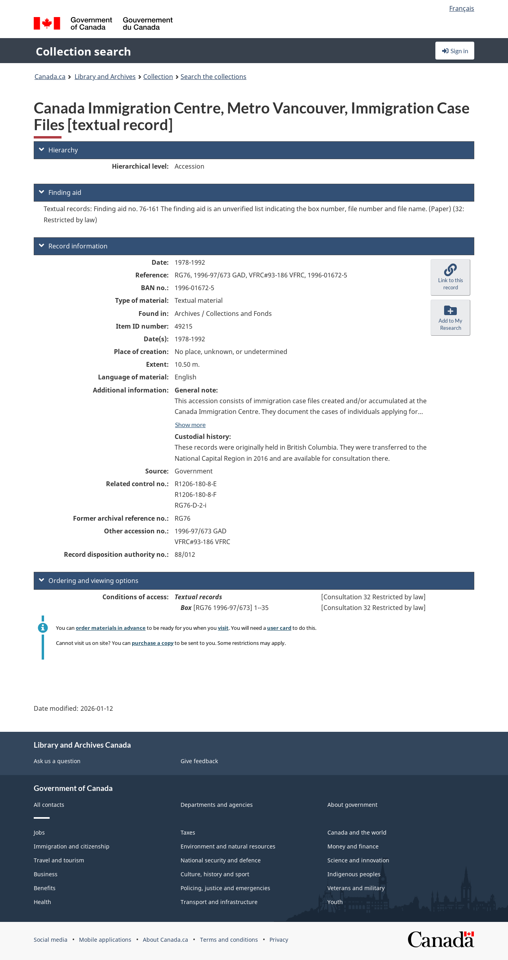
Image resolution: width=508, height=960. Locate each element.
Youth (335, 902)
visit (223, 627)
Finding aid (60, 192)
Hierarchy (58, 150)
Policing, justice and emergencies (225, 888)
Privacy (278, 939)
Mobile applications (105, 939)
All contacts (49, 804)
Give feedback (199, 761)
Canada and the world (357, 832)
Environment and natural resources (228, 846)
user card (279, 627)
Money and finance (353, 846)
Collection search (83, 51)
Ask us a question (57, 761)
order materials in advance (111, 627)
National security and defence (221, 860)
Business (46, 874)
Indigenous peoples (354, 874)
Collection (158, 76)
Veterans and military (356, 888)
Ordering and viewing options (89, 580)
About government (352, 804)
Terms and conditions (229, 939)
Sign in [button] (454, 50)
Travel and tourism (59, 860)
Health (42, 902)
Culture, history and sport (215, 874)
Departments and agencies (217, 804)
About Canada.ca (165, 939)
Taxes (188, 832)
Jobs (39, 832)
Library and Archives (105, 76)
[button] (450, 277)
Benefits (45, 888)
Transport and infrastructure (219, 902)
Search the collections (213, 76)
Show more (190, 424)
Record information (73, 246)
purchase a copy (152, 642)
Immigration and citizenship (72, 846)
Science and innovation (358, 860)
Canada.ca (50, 76)
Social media (50, 939)
